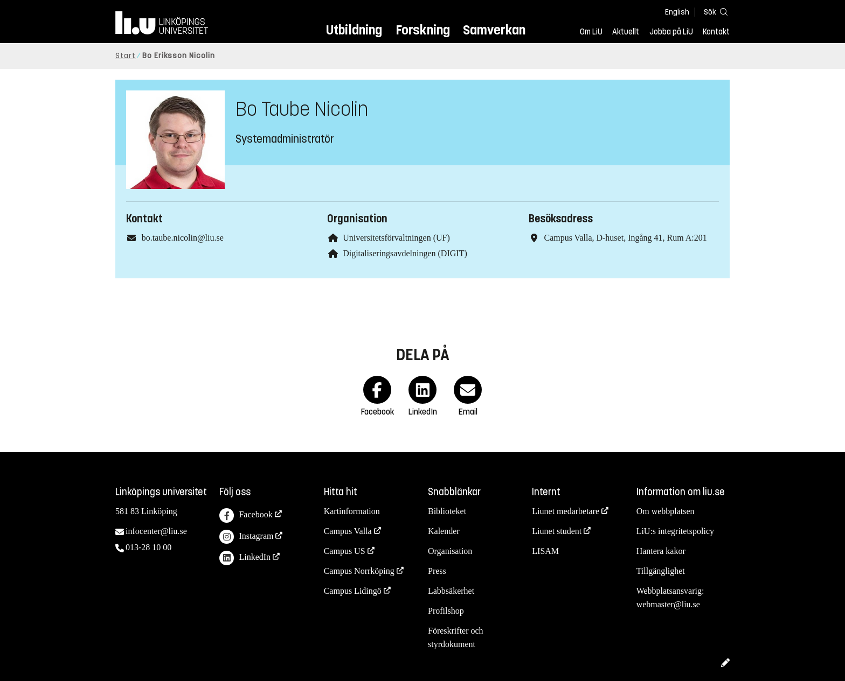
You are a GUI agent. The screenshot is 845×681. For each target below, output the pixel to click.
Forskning (423, 30)
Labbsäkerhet (451, 590)
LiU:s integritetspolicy (675, 531)
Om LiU (591, 32)
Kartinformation (352, 511)
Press (437, 570)
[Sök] (713, 11)
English (677, 12)
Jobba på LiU (671, 32)
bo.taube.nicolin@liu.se (183, 237)
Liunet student (556, 531)
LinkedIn (245, 558)
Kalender (444, 531)
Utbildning (354, 30)
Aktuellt (625, 32)
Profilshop (446, 610)
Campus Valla (348, 531)
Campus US (344, 551)
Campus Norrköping (359, 570)
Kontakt (716, 32)
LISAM (545, 551)
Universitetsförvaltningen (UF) (396, 237)
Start (125, 55)
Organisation (450, 551)
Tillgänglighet (660, 570)
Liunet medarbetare (565, 511)
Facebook (245, 515)
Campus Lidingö (353, 590)
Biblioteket (447, 511)
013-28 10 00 (148, 547)
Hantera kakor (660, 551)
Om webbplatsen (665, 511)
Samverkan (494, 30)
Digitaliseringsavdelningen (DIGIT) (405, 253)
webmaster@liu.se (668, 604)
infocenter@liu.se (156, 531)
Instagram (246, 537)
